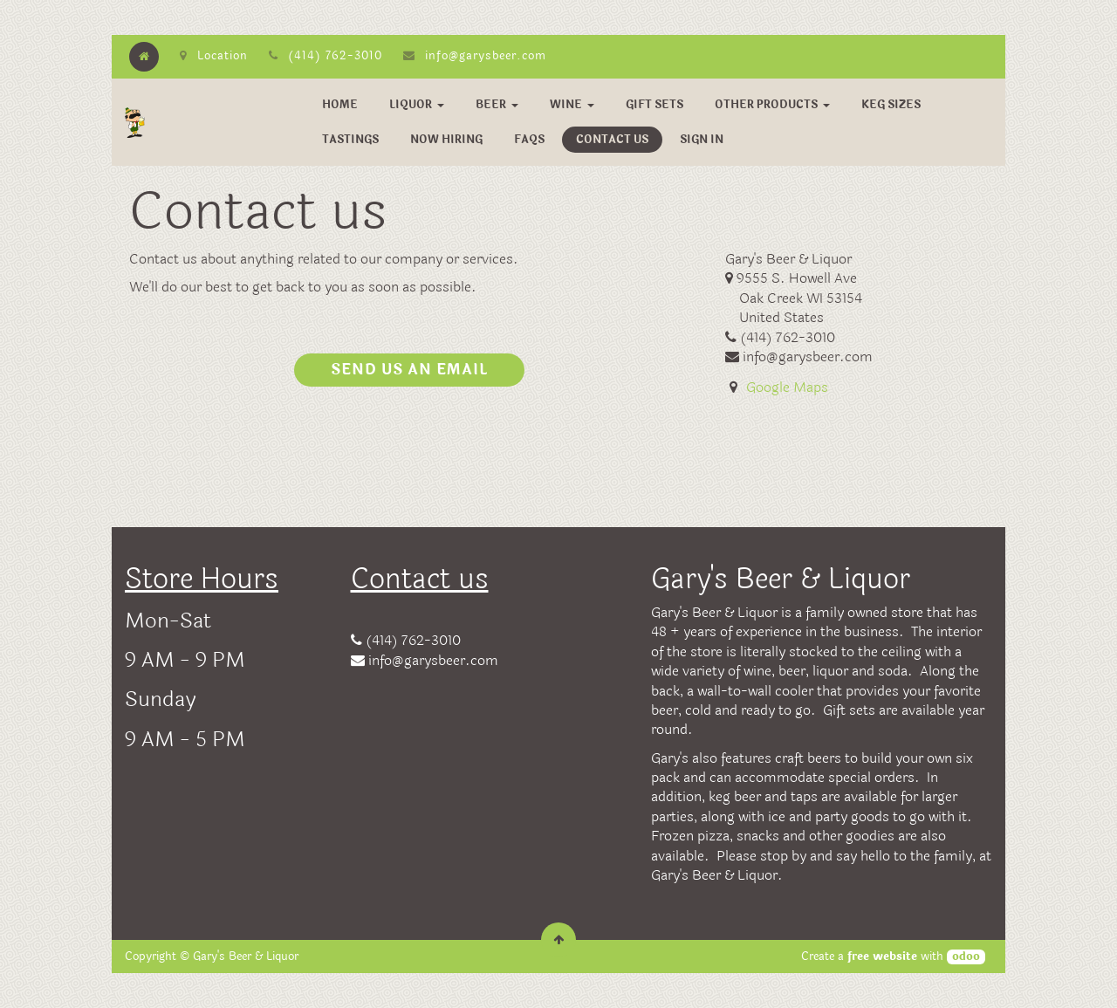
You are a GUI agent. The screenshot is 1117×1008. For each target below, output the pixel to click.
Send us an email (409, 370)
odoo (966, 957)
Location (214, 56)
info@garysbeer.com (485, 56)
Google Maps (787, 387)
